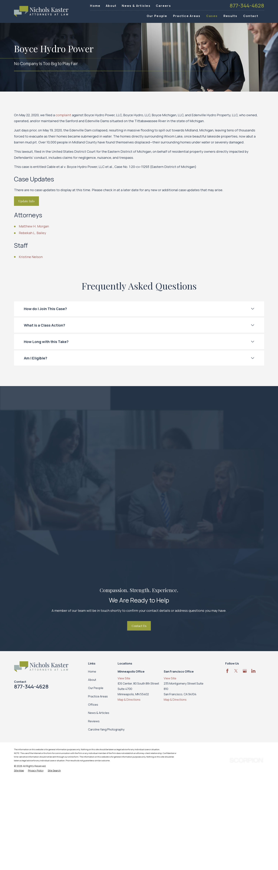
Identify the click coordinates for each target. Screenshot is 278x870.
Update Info (26, 201)
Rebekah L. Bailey (32, 233)
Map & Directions (129, 699)
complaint (63, 115)
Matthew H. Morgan (34, 226)
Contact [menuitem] (250, 16)
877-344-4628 (247, 5)
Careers (163, 6)
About (111, 6)
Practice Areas (98, 696)
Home (95, 6)
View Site (124, 678)
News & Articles (136, 6)
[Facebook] (227, 671)
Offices (93, 704)
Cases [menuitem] (212, 16)
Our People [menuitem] (157, 16)
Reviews (94, 721)
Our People (95, 688)
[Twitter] (236, 671)
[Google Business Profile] (245, 671)
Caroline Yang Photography (106, 729)
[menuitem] (19, 770)
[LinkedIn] (253, 671)
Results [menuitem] (230, 16)
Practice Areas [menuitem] (186, 16)
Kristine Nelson (31, 256)
